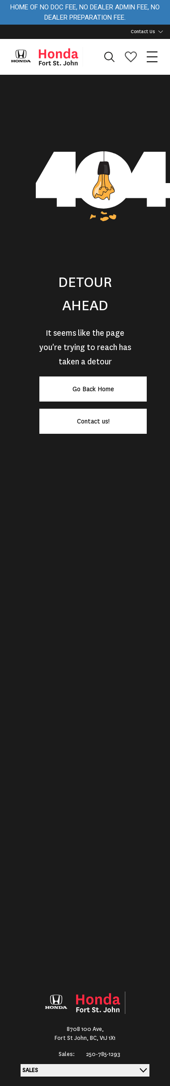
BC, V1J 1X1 (102, 1038)
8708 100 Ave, (85, 1029)
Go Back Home (93, 389)
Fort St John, (72, 1038)
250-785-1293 (103, 1054)
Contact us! (93, 421)
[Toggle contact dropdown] (160, 32)
